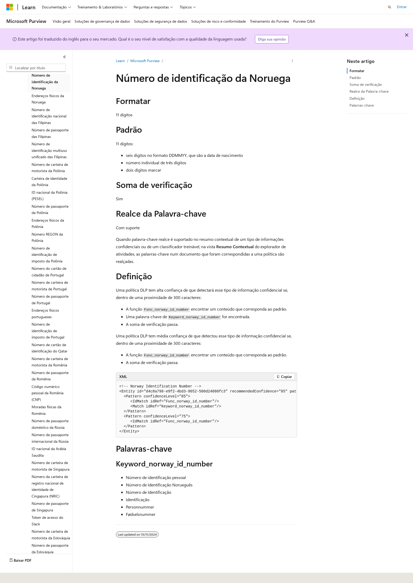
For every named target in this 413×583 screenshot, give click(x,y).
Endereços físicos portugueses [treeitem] (45, 313)
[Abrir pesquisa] (389, 7)
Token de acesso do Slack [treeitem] (47, 520)
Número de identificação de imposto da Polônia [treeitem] (47, 254)
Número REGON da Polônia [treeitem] (47, 237)
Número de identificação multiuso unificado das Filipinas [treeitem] (49, 150)
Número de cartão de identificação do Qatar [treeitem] (49, 348)
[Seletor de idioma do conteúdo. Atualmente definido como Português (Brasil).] (26, 575)
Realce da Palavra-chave (369, 91)
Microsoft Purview (145, 60)
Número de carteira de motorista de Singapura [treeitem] (51, 466)
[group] (206, 409)
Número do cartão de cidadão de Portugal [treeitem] (49, 271)
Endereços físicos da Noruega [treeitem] (48, 99)
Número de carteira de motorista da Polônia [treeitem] (50, 167)
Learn (120, 60)
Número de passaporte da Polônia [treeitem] (50, 209)
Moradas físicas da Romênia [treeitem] (46, 410)
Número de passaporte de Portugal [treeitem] (50, 299)
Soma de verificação (366, 84)
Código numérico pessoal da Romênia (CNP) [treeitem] (47, 393)
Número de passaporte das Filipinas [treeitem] (50, 133)
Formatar (357, 70)
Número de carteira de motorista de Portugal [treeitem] (50, 285)
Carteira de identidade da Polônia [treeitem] (49, 181)
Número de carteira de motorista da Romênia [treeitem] (50, 362)
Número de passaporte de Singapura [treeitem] (50, 506)
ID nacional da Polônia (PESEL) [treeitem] (49, 195)
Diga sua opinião (272, 39)
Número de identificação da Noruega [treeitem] (45, 82)
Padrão (355, 77)
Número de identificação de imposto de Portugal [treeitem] (48, 331)
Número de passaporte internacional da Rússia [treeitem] (50, 438)
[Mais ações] (292, 61)
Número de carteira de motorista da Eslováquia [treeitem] (51, 534)
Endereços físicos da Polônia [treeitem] (48, 223)
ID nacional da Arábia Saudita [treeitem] (49, 452)
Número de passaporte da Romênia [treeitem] (50, 376)
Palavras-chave (362, 105)
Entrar (402, 6)
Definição (357, 98)
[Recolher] (64, 57)
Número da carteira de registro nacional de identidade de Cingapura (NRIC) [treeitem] (50, 486)
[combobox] (36, 68)
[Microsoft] (9, 7)
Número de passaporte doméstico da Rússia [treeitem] (50, 424)
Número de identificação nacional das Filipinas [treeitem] (49, 116)
